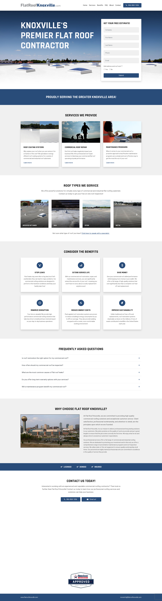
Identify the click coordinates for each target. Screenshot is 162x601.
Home (85, 5)
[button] (28, 163)
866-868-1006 (70, 499)
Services (92, 5)
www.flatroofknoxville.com (29, 597)
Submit (121, 75)
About (111, 5)
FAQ (106, 5)
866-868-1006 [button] (132, 5)
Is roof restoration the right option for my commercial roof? (45, 358)
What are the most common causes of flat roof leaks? (43, 372)
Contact (118, 5)
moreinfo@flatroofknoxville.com (130, 597)
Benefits (100, 5)
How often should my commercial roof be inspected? (42, 365)
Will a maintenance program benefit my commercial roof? (44, 387)
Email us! (93, 499)
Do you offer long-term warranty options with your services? (45, 379)
